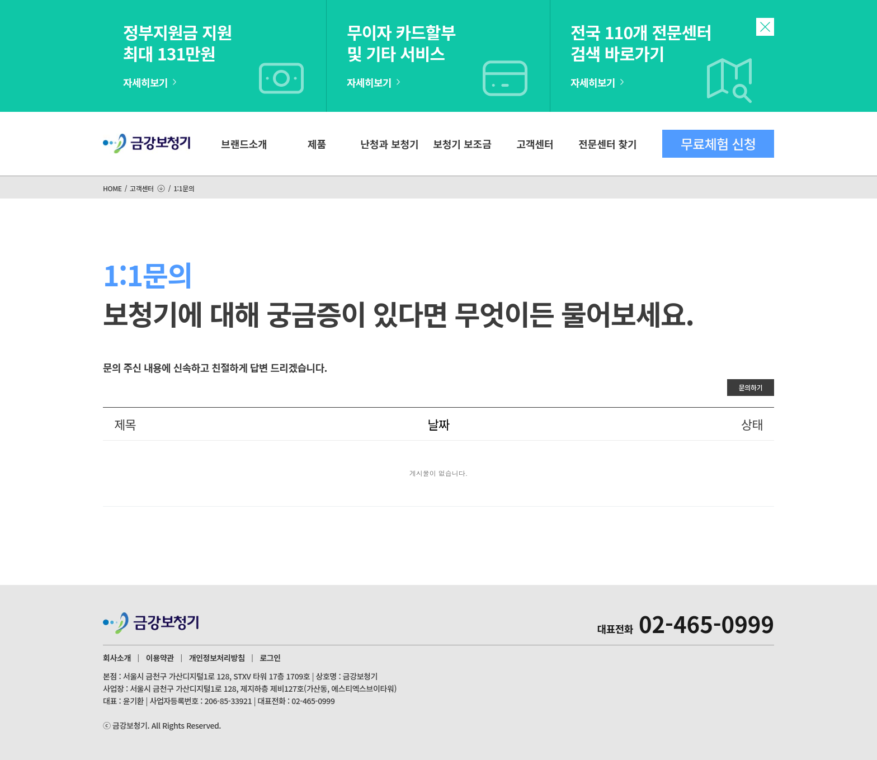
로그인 (270, 657)
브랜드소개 (244, 143)
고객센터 (534, 143)
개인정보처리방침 (217, 657)
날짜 (438, 424)
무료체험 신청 (718, 143)
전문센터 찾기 (607, 143)
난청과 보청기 (389, 143)
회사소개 (117, 657)
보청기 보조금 (462, 143)
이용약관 (160, 657)
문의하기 (751, 387)
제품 (317, 143)
